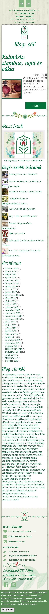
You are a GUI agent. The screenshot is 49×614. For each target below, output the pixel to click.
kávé (17, 425)
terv (32, 374)
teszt (12, 484)
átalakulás (22, 386)
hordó (40, 445)
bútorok (38, 431)
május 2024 (10, 274)
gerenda (33, 407)
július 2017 (10, 289)
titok (14, 410)
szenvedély (28, 431)
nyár (29, 478)
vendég (5, 434)
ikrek (30, 398)
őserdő (29, 395)
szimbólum (20, 451)
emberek (35, 428)
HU (21, 3)
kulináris (11, 413)
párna (34, 457)
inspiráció (6, 454)
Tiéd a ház (22, 481)
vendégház (7, 460)
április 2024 (10, 277)
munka (5, 428)
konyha (5, 377)
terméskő (16, 398)
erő (13, 451)
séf (29, 413)
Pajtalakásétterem (22, 475)
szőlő (27, 443)
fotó (17, 428)
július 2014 (10, 354)
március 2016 (11, 307)
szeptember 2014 (13, 348)
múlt (24, 448)
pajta (13, 374)
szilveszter (7, 416)
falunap (6, 431)
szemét (5, 386)
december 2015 (12, 310)
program (15, 463)
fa (25, 395)
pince (4, 425)
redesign (6, 407)
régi (19, 419)
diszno (31, 481)
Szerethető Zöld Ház (26, 22)
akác (41, 395)
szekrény (32, 401)
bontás (13, 386)
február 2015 (11, 334)
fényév (41, 383)
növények (37, 454)
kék (23, 404)
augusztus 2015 (13, 319)
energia (36, 404)
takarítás (25, 490)
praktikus (6, 440)
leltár (41, 413)
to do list (21, 440)
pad (12, 437)
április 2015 (10, 331)
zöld (28, 422)
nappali (24, 416)
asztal (18, 404)
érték (12, 428)
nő (37, 487)
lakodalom (35, 469)
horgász (31, 392)
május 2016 (10, 304)
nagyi (18, 401)
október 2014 (11, 346)
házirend (14, 499)
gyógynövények (10, 493)
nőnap (42, 487)
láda (39, 410)
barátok (34, 425)
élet (29, 383)
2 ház (41, 440)
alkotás (20, 374)
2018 (27, 374)
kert (21, 395)
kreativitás (22, 445)
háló (27, 407)
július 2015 (10, 322)
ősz (39, 401)
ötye (32, 443)
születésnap (13, 487)
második (14, 377)
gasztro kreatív (29, 466)
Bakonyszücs (14, 448)
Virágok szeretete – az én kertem (25, 191)
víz (25, 383)
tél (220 (40, 484)
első (21, 377)
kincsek (26, 437)
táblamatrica (32, 440)
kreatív (33, 437)
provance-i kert (30, 496)
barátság (39, 443)
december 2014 (12, 340)
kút (21, 383)
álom (4, 374)
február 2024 (11, 283)
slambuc (6, 389)
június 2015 (10, 325)
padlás (34, 383)
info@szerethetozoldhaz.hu (25, 10)
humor (38, 422)
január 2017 (11, 292)
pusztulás (15, 383)
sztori (37, 374)
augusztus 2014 (13, 351)
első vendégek (22, 469)
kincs (11, 419)
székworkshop (9, 445)
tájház (5, 448)
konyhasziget (35, 419)
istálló (40, 377)
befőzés (28, 454)
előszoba (21, 410)
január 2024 (11, 286)
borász (34, 413)
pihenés (18, 389)
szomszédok (8, 457)
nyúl (18, 413)
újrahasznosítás (34, 451)
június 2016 (10, 301)
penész (31, 386)
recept (24, 413)
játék (4, 487)
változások (7, 472)
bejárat (16, 416)
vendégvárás (8, 469)
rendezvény (29, 472)
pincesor (20, 443)
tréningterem (8, 443)
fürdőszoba (13, 380)
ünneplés (20, 434)
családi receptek (22, 457)
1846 (40, 407)
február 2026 (11, 268)
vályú (4, 380)
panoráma (7, 395)
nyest (24, 398)
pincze (29, 404)
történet (6, 437)
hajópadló (31, 410)
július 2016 (10, 298)
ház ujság (6, 410)
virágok (21, 493)
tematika (11, 401)
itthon (20, 431)
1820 (4, 413)
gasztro (33, 460)
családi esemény (21, 460)
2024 (42, 469)
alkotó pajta (18, 454)
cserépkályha (25, 380)
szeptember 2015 (13, 316)
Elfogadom (7, 611)
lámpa (21, 407)
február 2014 (11, 357)
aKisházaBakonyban (12, 496)
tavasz (11, 404)
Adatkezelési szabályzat (19, 551)
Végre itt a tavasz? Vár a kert (23, 216)
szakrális (6, 451)
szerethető (20, 422)
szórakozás (31, 484)
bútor (25, 401)
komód (24, 419)
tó (33, 389)
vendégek (25, 425)
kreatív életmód (27, 487)
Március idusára (17, 233)
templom (27, 389)
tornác (14, 407)
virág (12, 422)
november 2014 (12, 343)
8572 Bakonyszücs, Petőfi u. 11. (24, 19)
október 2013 (11, 360)
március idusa (8, 490)
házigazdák (7, 475)
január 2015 (11, 337)
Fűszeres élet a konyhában (22, 208)
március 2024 (11, 280)
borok (13, 431)
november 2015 (12, 313)
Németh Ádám (14, 466)
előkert (5, 422)
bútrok (31, 416)
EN (28, 3)
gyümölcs (6, 398)
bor (12, 389)
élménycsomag (9, 481)
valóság (6, 383)
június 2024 (10, 271)
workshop (18, 472)
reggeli (11, 425)
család (13, 434)
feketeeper (25, 428)
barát (38, 386)
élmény (21, 484)
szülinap (6, 463)
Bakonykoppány (10, 478)
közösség (37, 380)
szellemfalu (16, 392)
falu (25, 392)
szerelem (6, 392)
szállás (38, 472)
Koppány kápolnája (35, 434)
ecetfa (5, 404)
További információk (26, 605)
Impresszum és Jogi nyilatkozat (22, 560)
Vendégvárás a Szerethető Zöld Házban (23, 160)
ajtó (35, 398)
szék (4, 401)
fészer (16, 395)
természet (40, 389)
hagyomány (32, 448)
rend (18, 490)
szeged (18, 437)
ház (9, 374)
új (15, 419)
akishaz (5, 499)
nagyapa (32, 445)
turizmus (40, 392)
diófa (36, 395)
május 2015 (10, 328)
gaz (32, 422)
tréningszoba (29, 377)
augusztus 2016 (13, 295)
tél (16, 484)
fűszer (33, 490)
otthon (40, 398)
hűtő (14, 440)
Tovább (39, 105)
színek (39, 416)
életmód (23, 478)
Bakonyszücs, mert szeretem (23, 174)
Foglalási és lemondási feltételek (23, 556)
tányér (5, 419)
